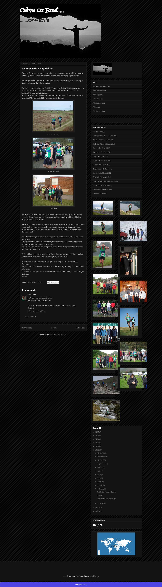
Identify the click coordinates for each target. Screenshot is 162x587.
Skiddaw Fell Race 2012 (101, 165)
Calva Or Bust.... (42, 11)
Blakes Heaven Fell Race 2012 (104, 140)
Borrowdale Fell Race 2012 (102, 169)
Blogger (96, 576)
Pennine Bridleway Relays (106, 499)
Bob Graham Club (99, 90)
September (101, 464)
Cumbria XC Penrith (100, 194)
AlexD (29, 295)
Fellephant (96, 107)
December (101, 453)
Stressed (100, 495)
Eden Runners (98, 99)
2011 (97, 450)
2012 (97, 446)
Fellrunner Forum (99, 103)
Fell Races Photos (99, 111)
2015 (97, 436)
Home (53, 328)
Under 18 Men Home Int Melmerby (105, 181)
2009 (97, 511)
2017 (97, 432)
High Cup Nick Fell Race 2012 (104, 144)
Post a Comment (31, 316)
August (100, 467)
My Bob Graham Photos (101, 86)
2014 (97, 439)
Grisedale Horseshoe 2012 (102, 177)
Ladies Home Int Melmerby (102, 185)
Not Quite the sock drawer (106, 492)
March (100, 485)
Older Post (80, 328)
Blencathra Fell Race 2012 (102, 152)
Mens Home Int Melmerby (102, 190)
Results (24, 277)
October (100, 460)
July (99, 471)
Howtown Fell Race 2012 (102, 173)
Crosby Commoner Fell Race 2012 (105, 136)
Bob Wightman (98, 95)
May (99, 478)
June (99, 475)
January (100, 503)
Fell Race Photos (99, 131)
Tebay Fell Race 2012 (100, 156)
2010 (97, 508)
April (99, 482)
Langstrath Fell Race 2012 (102, 161)
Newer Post (27, 328)
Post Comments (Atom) (58, 335)
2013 (97, 443)
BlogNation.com (81, 584)
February (100, 489)
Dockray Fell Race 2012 (101, 148)
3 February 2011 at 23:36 (36, 311)
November (101, 457)
